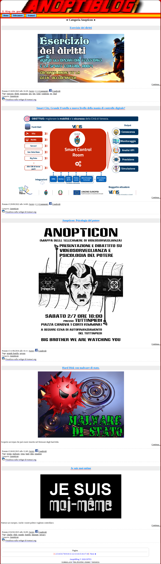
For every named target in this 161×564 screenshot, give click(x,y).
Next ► (93, 554)
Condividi (56, 91)
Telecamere (18, 15)
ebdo (15, 534)
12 (73, 554)
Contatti (96, 562)
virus (23, 454)
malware (16, 454)
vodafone (45, 93)
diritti (17, 93)
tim (34, 93)
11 (71, 554)
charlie (10, 534)
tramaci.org (67, 562)
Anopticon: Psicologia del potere (81, 220)
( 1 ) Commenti (41, 91)
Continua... (156, 84)
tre (51, 93)
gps (30, 93)
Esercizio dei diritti (81, 27)
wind (38, 93)
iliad (55, 93)
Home (6, 15)
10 (68, 554)
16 (83, 554)
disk (32, 454)
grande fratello (13, 353)
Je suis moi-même (81, 468)
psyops (22, 353)
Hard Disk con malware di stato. (81, 367)
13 (75, 554)
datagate (35, 534)
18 (87, 554)
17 (85, 554)
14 (78, 554)
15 (80, 554)
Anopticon (14, 96)
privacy (43, 534)
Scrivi (31, 91)
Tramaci (31, 15)
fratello (28, 534)
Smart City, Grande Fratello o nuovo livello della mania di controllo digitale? (80, 108)
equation (38, 454)
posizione (24, 93)
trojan (9, 454)
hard (27, 454)
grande (21, 534)
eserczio (10, 93)
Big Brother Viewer (82, 562)
